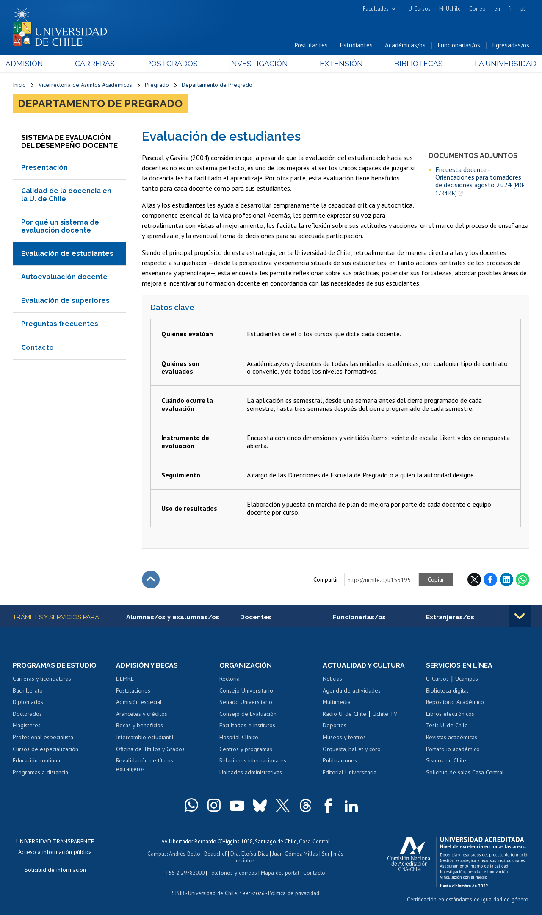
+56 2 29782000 (186, 872)
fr (510, 8)
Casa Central (314, 842)
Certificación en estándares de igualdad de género (469, 900)
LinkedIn (506, 580)
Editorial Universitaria (349, 773)
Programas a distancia (40, 773)
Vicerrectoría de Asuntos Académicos (85, 85)
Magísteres (27, 726)
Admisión (32, 64)
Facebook (490, 580)
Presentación (44, 168)
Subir (151, 580)
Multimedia (337, 703)
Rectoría (229, 679)
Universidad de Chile (212, 892)
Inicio (19, 85)
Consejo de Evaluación (248, 714)
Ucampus (466, 679)
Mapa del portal (279, 872)
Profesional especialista (43, 738)
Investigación (258, 64)
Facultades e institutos (247, 726)
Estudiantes (356, 46)
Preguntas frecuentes (59, 325)
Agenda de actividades (352, 691)
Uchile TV (385, 714)
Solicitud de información (55, 870)
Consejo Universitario (246, 691)
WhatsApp (522, 580)
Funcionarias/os (459, 46)
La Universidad (497, 64)
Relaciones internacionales (252, 761)
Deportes (334, 726)
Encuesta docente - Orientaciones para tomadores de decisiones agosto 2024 (480, 182)
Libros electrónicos (450, 714)
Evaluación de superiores (65, 301)
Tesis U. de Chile (447, 726)
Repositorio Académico (455, 703)
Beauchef (216, 853)
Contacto (37, 348)
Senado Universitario (245, 703)
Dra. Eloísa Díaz (249, 853)
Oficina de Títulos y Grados (150, 750)
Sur (325, 853)
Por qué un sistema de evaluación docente (60, 227)
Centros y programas (245, 750)
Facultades (376, 8)
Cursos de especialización (45, 750)
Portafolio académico (453, 750)
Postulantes (311, 46)
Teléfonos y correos (233, 872)
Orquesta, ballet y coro (352, 750)
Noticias (332, 679)
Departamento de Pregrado (217, 85)
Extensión (338, 64)
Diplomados (28, 703)
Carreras (99, 64)
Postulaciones (133, 691)
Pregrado (157, 85)
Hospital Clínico (238, 738)
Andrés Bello (185, 853)
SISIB (179, 892)
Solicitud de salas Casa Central (465, 773)
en (497, 8)
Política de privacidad (293, 892)
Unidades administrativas (250, 773)
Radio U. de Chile (344, 714)
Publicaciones (340, 761)
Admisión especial (139, 703)
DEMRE (125, 679)
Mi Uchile (450, 8)
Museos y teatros (344, 738)
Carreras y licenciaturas (42, 679)
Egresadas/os (510, 46)
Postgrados (173, 64)
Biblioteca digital (447, 691)
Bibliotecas (413, 64)
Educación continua (36, 761)
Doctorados (27, 714)
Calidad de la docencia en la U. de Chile (66, 195)
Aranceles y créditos (141, 714)
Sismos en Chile (446, 761)
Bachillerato (28, 691)
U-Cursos (420, 8)
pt (522, 8)
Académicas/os (405, 46)
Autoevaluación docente (64, 278)
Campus (158, 853)
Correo (477, 8)
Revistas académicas (451, 738)
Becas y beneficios (139, 726)
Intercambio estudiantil (145, 738)
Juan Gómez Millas (294, 853)
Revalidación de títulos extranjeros (144, 765)
